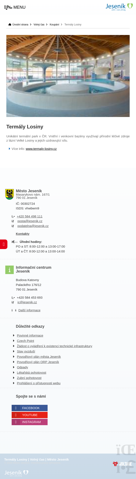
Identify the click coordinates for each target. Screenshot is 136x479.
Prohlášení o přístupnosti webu (38, 383)
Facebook (31, 408)
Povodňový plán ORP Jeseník (38, 362)
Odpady (22, 367)
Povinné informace (30, 335)
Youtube (30, 415)
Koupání (54, 24)
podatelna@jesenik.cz (33, 226)
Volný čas (39, 24)
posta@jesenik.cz (30, 221)
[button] (15, 7)
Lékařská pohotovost (31, 372)
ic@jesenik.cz (27, 302)
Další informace (29, 310)
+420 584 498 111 (29, 216)
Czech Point (25, 341)
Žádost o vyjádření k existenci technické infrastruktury (54, 346)
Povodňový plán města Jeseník (39, 356)
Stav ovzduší (26, 351)
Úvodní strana (119, 7)
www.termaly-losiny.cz (41, 148)
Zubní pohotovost (29, 378)
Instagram (31, 422)
